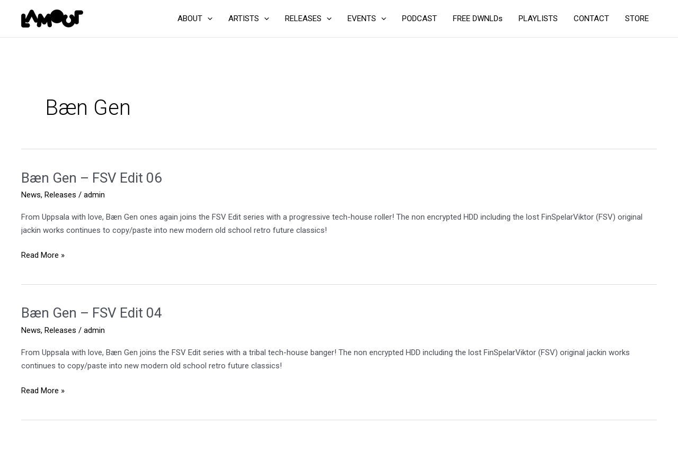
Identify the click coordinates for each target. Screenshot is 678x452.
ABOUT (194, 18)
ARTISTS (248, 18)
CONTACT (591, 18)
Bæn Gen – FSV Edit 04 (91, 313)
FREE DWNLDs (478, 18)
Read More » (43, 255)
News (31, 195)
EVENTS (366, 18)
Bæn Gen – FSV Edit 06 (91, 178)
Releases (60, 195)
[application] (207, 18)
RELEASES (308, 18)
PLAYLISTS (538, 18)
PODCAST (419, 18)
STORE (637, 18)
